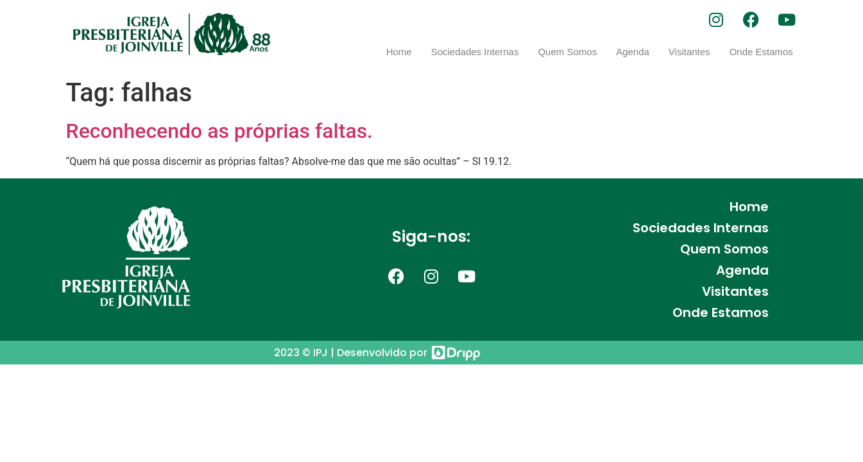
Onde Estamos (761, 51)
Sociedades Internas (475, 51)
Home (399, 51)
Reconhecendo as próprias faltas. (219, 131)
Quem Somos (567, 51)
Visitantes (689, 51)
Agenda (632, 51)
